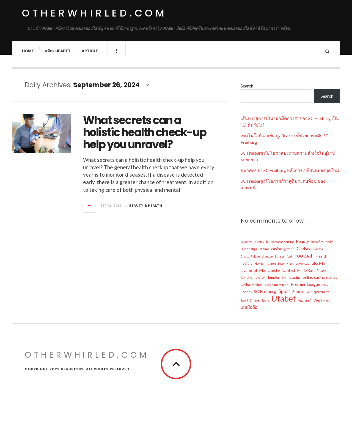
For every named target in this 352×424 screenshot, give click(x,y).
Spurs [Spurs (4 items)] (265, 306)
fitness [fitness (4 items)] (279, 262)
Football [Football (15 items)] (304, 261)
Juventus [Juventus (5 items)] (302, 269)
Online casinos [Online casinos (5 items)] (252, 290)
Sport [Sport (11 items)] (284, 297)
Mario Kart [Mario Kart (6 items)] (306, 276)
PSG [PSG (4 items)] (325, 290)
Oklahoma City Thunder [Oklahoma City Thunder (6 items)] (260, 283)
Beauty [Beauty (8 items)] (302, 246)
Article (90, 51)
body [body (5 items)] (329, 247)
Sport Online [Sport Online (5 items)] (250, 306)
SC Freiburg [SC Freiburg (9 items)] (265, 296)
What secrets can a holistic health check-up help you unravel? (144, 138)
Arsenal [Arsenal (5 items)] (246, 247)
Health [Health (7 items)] (321, 261)
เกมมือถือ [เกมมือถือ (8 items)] (249, 312)
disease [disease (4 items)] (267, 262)
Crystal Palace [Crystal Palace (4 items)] (250, 262)
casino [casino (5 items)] (264, 254)
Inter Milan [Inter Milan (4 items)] (286, 269)
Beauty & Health (145, 211)
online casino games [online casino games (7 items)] (319, 282)
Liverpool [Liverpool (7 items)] (249, 275)
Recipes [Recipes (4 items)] (246, 297)
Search (247, 91)
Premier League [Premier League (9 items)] (305, 289)
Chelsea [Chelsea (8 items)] (304, 253)
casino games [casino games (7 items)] (283, 254)
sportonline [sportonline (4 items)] (321, 297)
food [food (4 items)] (289, 262)
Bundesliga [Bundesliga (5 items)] (249, 254)
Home (28, 51)
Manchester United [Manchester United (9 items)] (277, 275)
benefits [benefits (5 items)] (317, 247)
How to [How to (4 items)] (259, 269)
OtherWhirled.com (94, 13)
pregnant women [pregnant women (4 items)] (276, 290)
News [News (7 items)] (322, 275)
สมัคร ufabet (58, 51)
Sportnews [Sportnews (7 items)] (302, 297)
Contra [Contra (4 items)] (318, 254)
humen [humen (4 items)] (271, 269)
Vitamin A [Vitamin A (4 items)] (304, 306)
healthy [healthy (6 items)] (246, 269)
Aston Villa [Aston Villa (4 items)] (261, 247)
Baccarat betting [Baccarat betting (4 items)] (282, 247)
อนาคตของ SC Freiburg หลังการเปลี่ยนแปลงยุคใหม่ (290, 175)
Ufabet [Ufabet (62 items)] (283, 304)
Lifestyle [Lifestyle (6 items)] (318, 269)
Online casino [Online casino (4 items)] (291, 283)
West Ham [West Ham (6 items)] (322, 305)
